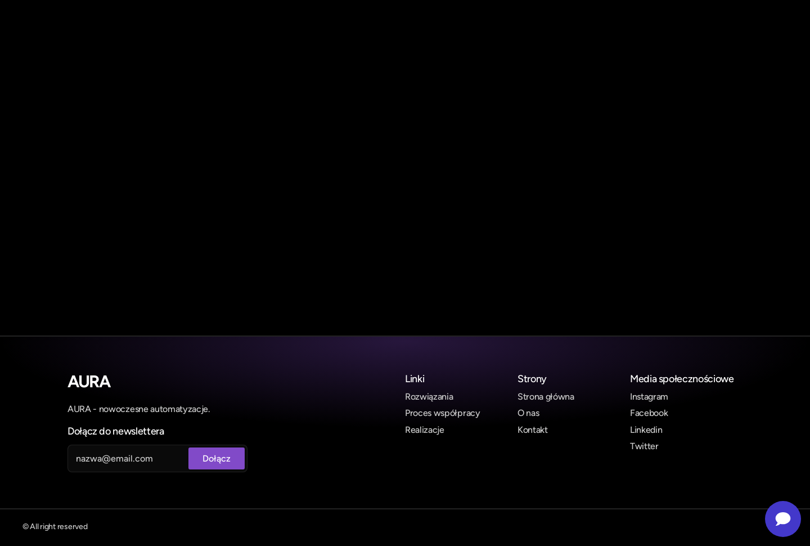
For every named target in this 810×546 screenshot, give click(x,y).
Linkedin (646, 429)
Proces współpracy (442, 413)
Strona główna (546, 396)
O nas (528, 413)
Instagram (649, 396)
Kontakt (533, 429)
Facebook (649, 413)
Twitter (644, 446)
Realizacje (424, 429)
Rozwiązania (429, 396)
